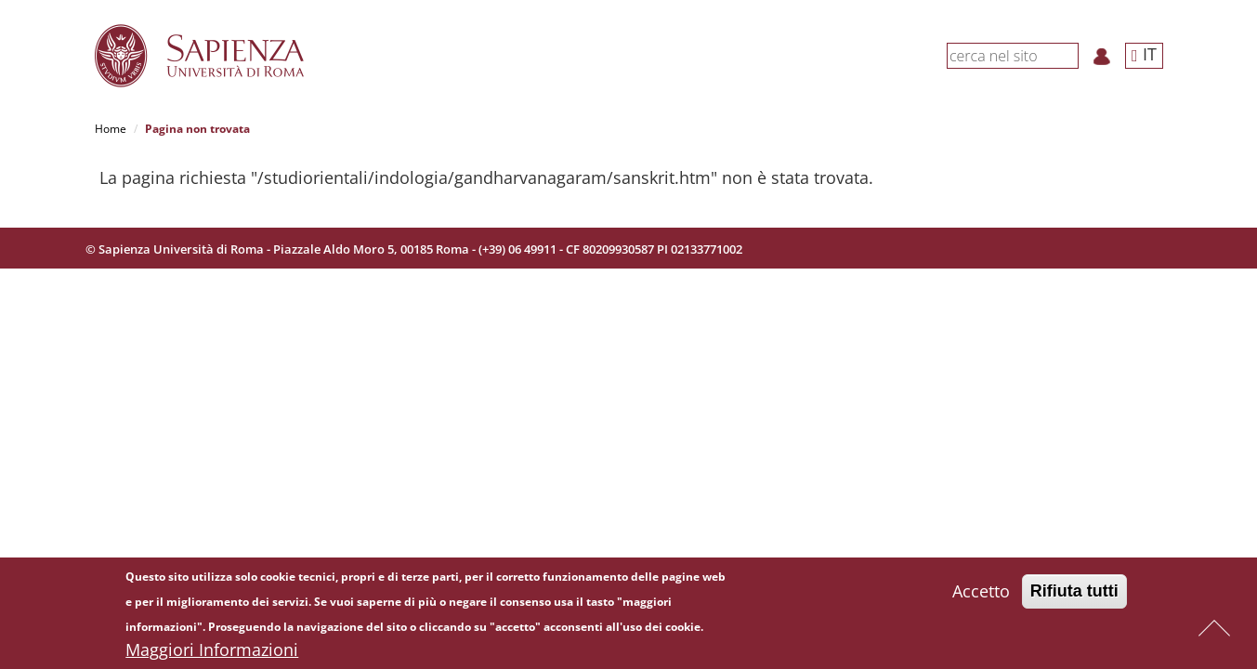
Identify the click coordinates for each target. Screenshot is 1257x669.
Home (110, 129)
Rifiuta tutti (1074, 593)
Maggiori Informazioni (211, 651)
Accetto (981, 593)
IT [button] (1144, 54)
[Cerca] (1068, 55)
